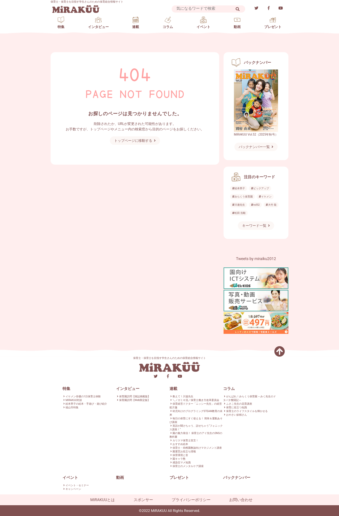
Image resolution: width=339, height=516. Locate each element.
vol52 (255, 204)
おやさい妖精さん (236, 414)
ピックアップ (260, 188)
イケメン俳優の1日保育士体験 (83, 396)
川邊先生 (238, 204)
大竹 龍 (271, 204)
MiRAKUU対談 (74, 400)
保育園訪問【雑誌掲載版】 (134, 396)
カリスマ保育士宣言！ (185, 440)
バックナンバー (236, 477)
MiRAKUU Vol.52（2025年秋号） (256, 134)
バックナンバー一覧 (254, 147)
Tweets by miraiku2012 (256, 258)
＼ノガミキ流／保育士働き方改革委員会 (196, 400)
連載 (173, 388)
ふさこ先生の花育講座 (239, 403)
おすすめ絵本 (180, 444)
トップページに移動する (133, 141)
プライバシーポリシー (191, 499)
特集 (66, 388)
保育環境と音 (180, 455)
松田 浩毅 (239, 213)
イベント (70, 477)
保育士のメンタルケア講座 (188, 466)
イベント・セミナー (77, 485)
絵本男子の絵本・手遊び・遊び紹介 (86, 403)
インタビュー (127, 388)
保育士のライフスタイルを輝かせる (247, 411)
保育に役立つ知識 (236, 407)
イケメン (265, 196)
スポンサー (143, 499)
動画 (120, 477)
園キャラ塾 (179, 458)
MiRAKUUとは (102, 499)
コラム (229, 388)
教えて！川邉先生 (183, 396)
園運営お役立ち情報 (184, 451)
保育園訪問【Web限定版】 (134, 400)
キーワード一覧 (254, 226)
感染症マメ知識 (182, 462)
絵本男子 (238, 188)
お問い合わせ (241, 499)
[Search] (205, 8)
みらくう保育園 (242, 196)
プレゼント (179, 477)
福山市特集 (72, 407)
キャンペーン (73, 489)
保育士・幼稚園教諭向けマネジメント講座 (197, 447)
